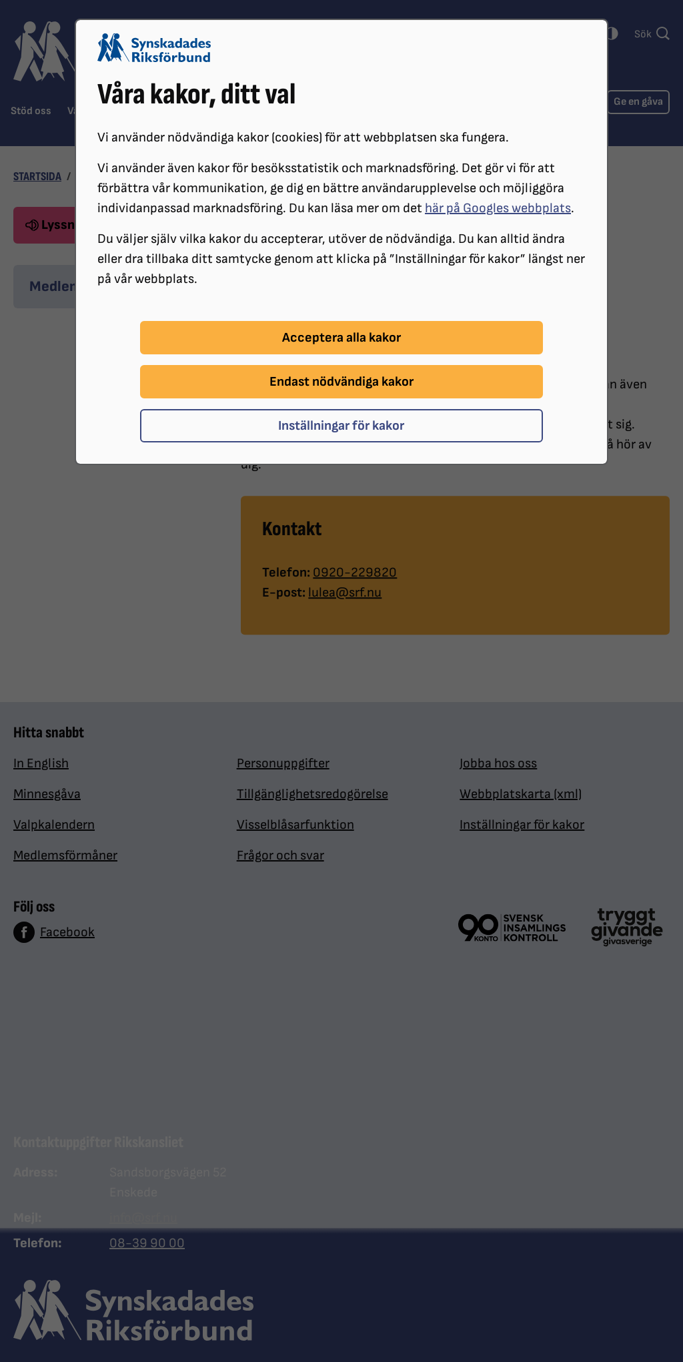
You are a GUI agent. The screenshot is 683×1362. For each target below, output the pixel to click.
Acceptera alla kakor (341, 338)
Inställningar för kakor (341, 426)
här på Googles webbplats (498, 208)
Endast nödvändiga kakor (341, 382)
